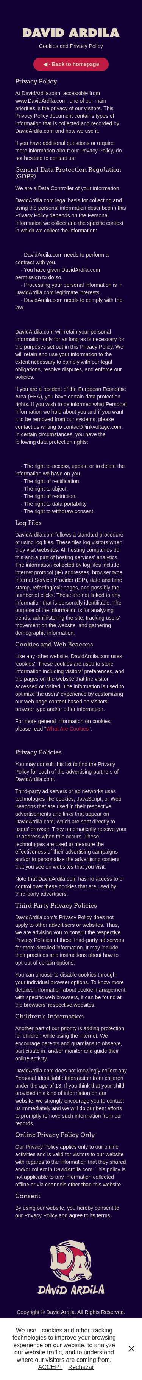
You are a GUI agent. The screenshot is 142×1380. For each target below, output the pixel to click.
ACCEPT (50, 1367)
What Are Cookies (67, 729)
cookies (52, 1330)
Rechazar (81, 1367)
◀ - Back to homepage (71, 64)
